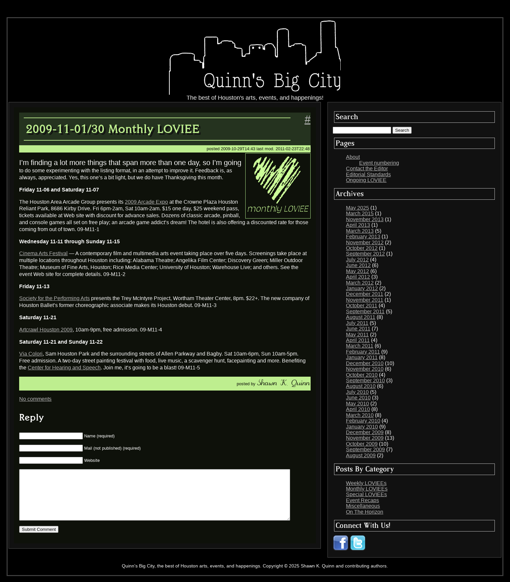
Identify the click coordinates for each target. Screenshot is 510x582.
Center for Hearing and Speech (64, 367)
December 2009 (365, 432)
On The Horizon (364, 512)
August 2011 (360, 317)
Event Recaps (362, 500)
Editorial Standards (368, 174)
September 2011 (365, 311)
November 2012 (365, 242)
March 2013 (360, 231)
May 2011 (357, 334)
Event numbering (379, 163)
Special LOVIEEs (366, 494)
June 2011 (358, 328)
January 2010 (362, 426)
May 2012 (357, 271)
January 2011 (362, 357)
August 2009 (361, 455)
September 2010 (365, 380)
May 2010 (357, 403)
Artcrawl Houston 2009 (46, 329)
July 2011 (357, 323)
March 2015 (360, 213)
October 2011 (361, 305)
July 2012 (357, 259)
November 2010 (365, 369)
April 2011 (358, 340)
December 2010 (365, 363)
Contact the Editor (367, 168)
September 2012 (365, 254)
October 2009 (362, 444)
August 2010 (361, 386)
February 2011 (363, 352)
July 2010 (357, 392)
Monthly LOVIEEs (367, 489)
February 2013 (363, 236)
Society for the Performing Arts (54, 298)
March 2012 (360, 283)
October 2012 (362, 248)
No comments (35, 399)
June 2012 (358, 265)
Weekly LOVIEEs (366, 483)
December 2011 (364, 294)
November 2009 (365, 438)
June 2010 (358, 397)
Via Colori (31, 354)
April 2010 (358, 409)
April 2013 (358, 225)
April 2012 (358, 277)
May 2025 (357, 208)
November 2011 (364, 300)
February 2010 (363, 421)
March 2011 (359, 346)
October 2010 (362, 375)
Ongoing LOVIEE (366, 180)
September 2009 (365, 449)
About (353, 157)
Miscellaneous (363, 506)
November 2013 (365, 219)
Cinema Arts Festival (43, 253)
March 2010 (360, 415)
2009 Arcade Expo (146, 202)
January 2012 (362, 288)
